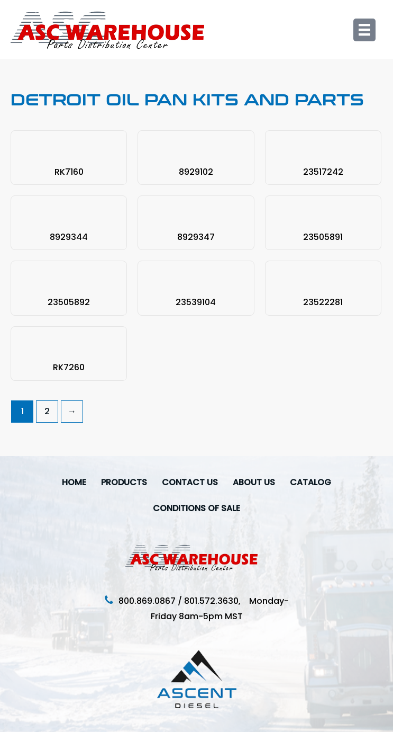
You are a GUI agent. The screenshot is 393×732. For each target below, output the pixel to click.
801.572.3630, (216, 601)
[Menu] (364, 30)
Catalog (310, 482)
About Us (254, 482)
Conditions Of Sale (196, 508)
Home (74, 482)
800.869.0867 (147, 601)
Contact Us (190, 482)
